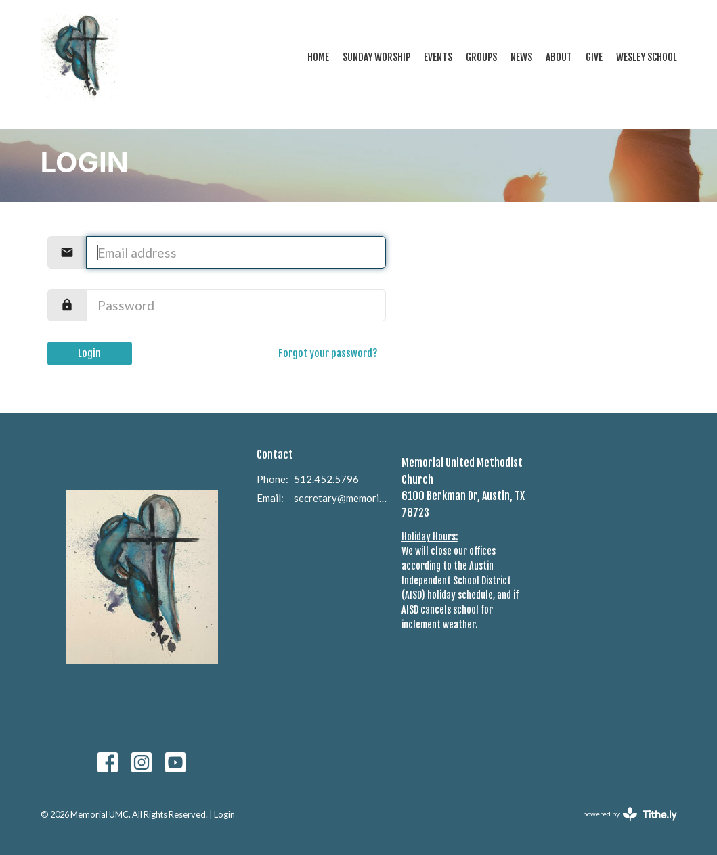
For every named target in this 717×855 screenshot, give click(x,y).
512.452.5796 (326, 479)
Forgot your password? (328, 353)
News (521, 57)
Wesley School (646, 57)
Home (318, 57)
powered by (630, 814)
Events (438, 57)
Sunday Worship (376, 57)
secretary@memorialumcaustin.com (340, 498)
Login (89, 353)
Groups (481, 57)
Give (594, 57)
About (559, 57)
